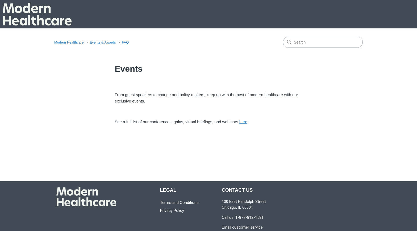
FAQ (125, 42)
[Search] (322, 42)
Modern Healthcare (69, 42)
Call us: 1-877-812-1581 (243, 217)
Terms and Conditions (179, 202)
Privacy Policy (172, 210)
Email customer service (242, 227)
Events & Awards (103, 42)
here (243, 121)
